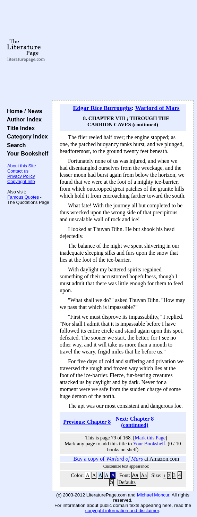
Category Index (26, 136)
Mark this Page (150, 437)
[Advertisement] (122, 50)
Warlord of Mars (157, 107)
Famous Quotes (23, 197)
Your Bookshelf (26, 153)
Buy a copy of (108, 459)
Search (15, 145)
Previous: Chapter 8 (87, 422)
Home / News (23, 111)
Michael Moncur (153, 495)
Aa (135, 475)
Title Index (19, 128)
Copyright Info (21, 181)
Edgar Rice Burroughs (102, 107)
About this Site (21, 165)
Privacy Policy (21, 176)
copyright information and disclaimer (122, 510)
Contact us (17, 171)
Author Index (23, 119)
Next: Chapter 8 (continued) (134, 422)
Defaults (127, 482)
